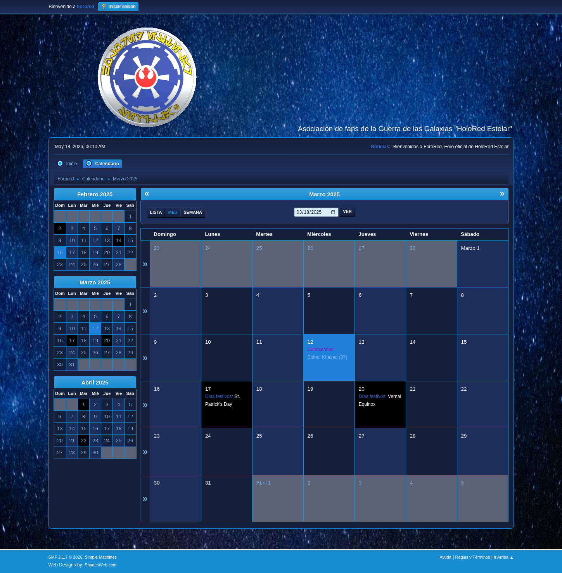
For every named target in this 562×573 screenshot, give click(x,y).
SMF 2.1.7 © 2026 (65, 557)
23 (157, 248)
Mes (172, 212)
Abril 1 (263, 483)
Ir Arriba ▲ (504, 557)
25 (259, 248)
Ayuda (445, 557)
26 (310, 248)
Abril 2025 (94, 382)
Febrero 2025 (94, 194)
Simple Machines (101, 557)
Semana (192, 212)
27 (362, 248)
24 (208, 248)
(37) (328, 357)
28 (413, 248)
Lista (156, 212)
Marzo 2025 (95, 282)
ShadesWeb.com (100, 565)
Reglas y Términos (472, 557)
